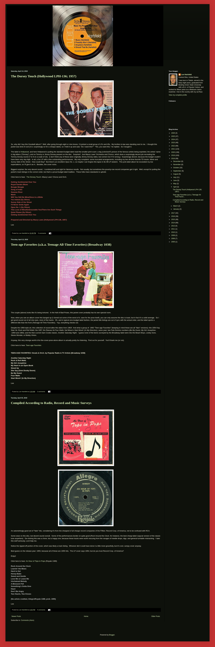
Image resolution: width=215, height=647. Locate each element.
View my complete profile (178, 95)
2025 (173, 136)
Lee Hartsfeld (186, 75)
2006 (173, 238)
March (175, 206)
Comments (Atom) (27, 620)
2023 (173, 143)
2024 (173, 139)
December (177, 161)
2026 (173, 133)
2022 (173, 146)
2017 (173, 213)
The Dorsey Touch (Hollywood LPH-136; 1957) (43, 76)
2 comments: (41, 391)
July (175, 177)
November (177, 164)
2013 (173, 226)
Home (86, 616)
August (176, 174)
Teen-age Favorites (33, 345)
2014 (173, 223)
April (175, 187)
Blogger (112, 635)
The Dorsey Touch (33, 177)
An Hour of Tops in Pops (35, 561)
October (176, 168)
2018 (173, 158)
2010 (173, 232)
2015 (173, 219)
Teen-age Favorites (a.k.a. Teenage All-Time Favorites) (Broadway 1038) (61, 244)
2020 (173, 152)
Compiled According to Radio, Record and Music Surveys (51, 403)
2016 (173, 216)
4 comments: (41, 610)
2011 (173, 229)
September (177, 171)
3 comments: (42, 233)
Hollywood (25, 152)
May (175, 184)
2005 (173, 242)
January (176, 209)
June (175, 180)
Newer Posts (16, 616)
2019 (173, 155)
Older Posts (155, 616)
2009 (173, 235)
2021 (173, 149)
